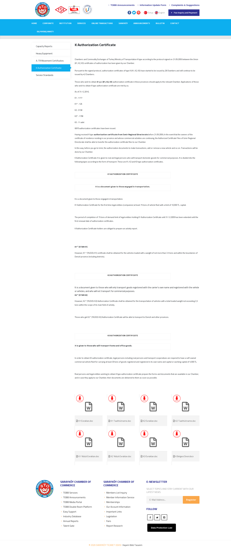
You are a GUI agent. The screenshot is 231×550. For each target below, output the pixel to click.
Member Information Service (118, 497)
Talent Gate (67, 525)
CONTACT (174, 23)
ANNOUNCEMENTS (141, 23)
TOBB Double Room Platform (76, 507)
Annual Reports (69, 521)
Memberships (111, 502)
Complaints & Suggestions (184, 5)
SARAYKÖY (123, 23)
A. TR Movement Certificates (50, 60)
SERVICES (81, 23)
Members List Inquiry (115, 492)
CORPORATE (48, 23)
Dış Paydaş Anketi (45, 31)
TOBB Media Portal (71, 502)
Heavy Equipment (44, 53)
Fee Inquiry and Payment (184, 12)
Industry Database (70, 516)
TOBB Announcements (121, 5)
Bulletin (160, 23)
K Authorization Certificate (48, 68)
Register (191, 499)
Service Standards (44, 75)
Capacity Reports (44, 46)
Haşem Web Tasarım (132, 545)
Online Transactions (102, 23)
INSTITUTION (65, 23)
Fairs (107, 521)
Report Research (113, 525)
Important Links (112, 511)
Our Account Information (117, 507)
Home (34, 23)
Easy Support (68, 511)
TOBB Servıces (68, 492)
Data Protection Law (161, 527)
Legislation (110, 516)
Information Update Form (151, 5)
